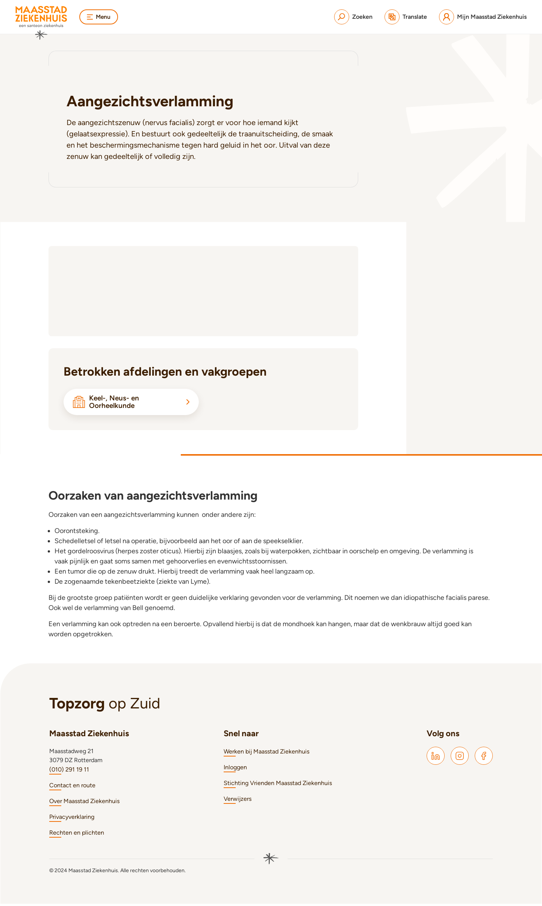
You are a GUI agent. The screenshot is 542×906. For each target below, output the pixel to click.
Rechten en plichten (76, 834)
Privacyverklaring (71, 819)
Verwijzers (237, 801)
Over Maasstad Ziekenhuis (84, 803)
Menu (99, 16)
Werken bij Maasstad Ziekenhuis (266, 753)
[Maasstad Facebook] (484, 758)
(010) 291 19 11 (69, 771)
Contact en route (72, 787)
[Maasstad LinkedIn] (436, 758)
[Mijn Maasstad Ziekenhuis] (483, 16)
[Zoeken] (353, 16)
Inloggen (235, 769)
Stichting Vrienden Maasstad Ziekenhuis (278, 785)
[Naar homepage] (41, 23)
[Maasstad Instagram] (460, 758)
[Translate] (406, 16)
